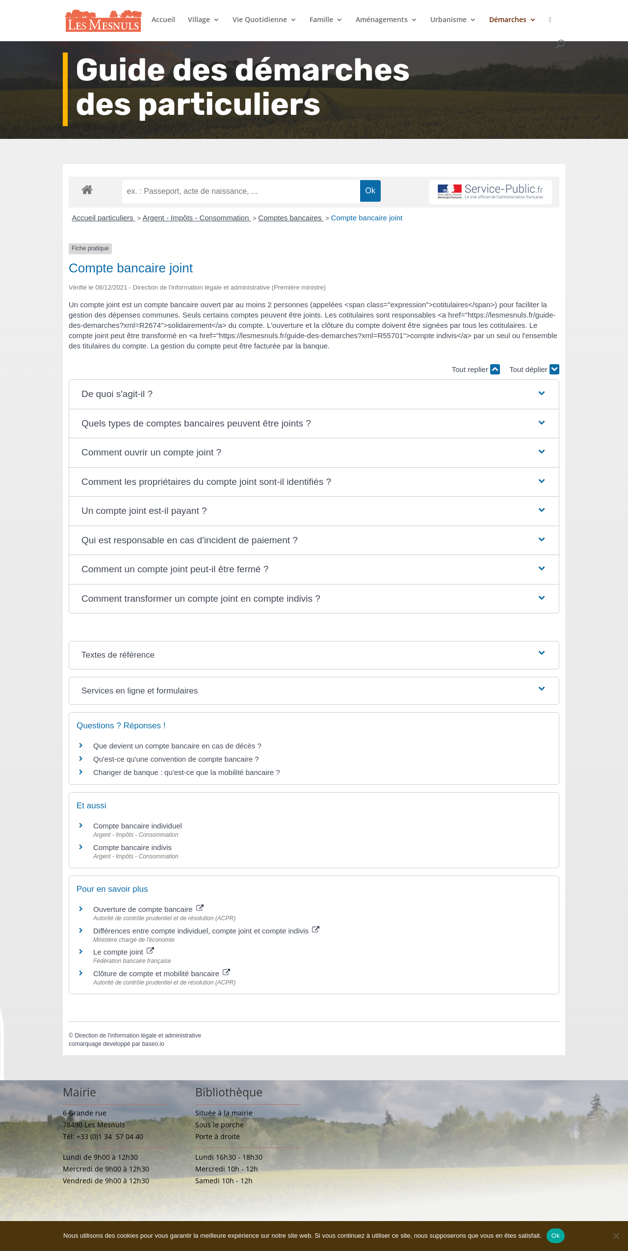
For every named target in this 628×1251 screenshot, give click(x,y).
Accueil (163, 20)
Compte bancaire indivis (132, 847)
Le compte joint (123, 952)
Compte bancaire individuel (137, 826)
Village (199, 20)
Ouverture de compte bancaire (148, 909)
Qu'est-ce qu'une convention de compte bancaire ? (176, 759)
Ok (555, 1235)
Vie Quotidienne (260, 20)
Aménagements (382, 20)
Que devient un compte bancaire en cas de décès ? (177, 746)
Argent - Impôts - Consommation (197, 217)
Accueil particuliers (103, 217)
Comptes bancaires (290, 217)
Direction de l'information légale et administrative (138, 1035)
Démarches (507, 20)
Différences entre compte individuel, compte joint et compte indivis (206, 931)
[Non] (616, 1236)
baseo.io (153, 1043)
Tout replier (476, 369)
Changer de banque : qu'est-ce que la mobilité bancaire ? (186, 772)
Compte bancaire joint (367, 217)
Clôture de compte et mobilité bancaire (161, 973)
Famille (321, 20)
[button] (314, 394)
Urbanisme (448, 20)
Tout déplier (534, 369)
